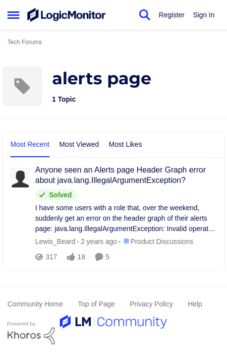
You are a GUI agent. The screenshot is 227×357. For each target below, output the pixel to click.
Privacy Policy (151, 304)
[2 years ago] (97, 242)
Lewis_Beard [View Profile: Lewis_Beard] (55, 241)
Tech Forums (24, 42)
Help (195, 304)
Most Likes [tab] (125, 144)
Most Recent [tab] (30, 144)
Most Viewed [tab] (79, 144)
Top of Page (96, 304)
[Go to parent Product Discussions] (156, 242)
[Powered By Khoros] (113, 333)
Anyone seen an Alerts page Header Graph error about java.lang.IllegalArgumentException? (120, 175)
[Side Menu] (13, 14)
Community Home (35, 304)
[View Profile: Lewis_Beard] (20, 177)
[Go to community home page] (66, 14)
